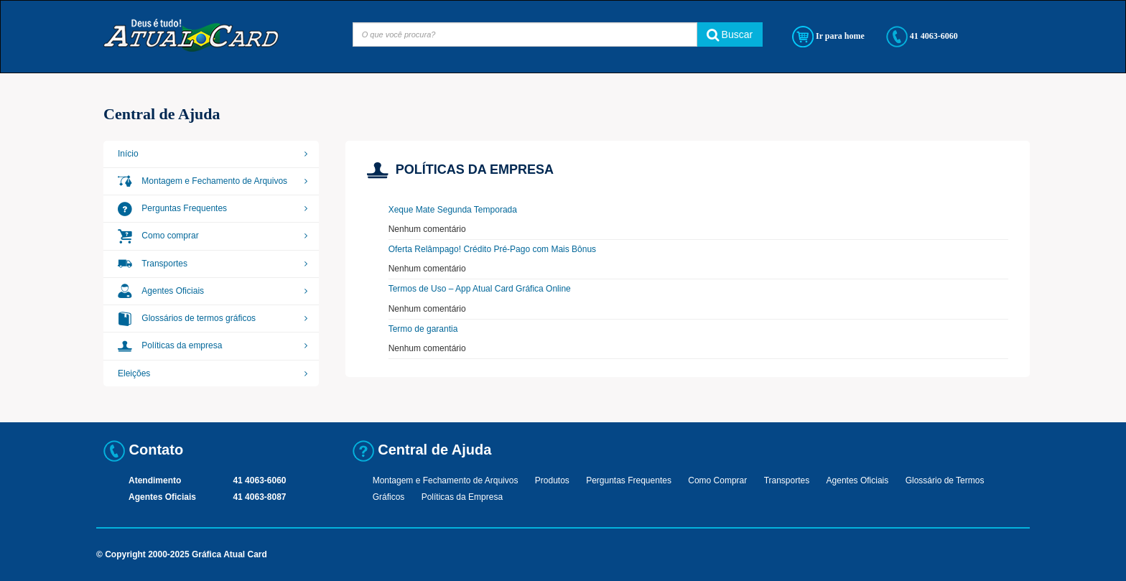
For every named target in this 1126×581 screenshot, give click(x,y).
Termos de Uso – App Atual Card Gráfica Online (479, 289)
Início (128, 154)
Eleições (134, 373)
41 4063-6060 (922, 36)
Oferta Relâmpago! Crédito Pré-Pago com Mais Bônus (492, 249)
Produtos (552, 480)
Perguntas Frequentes (172, 208)
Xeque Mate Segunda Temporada (452, 210)
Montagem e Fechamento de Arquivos (202, 181)
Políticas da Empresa (462, 497)
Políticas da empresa (170, 345)
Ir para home (828, 36)
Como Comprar (717, 480)
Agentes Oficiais (161, 291)
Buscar (730, 34)
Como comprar (158, 236)
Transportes (152, 264)
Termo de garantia (423, 329)
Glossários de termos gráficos (187, 318)
